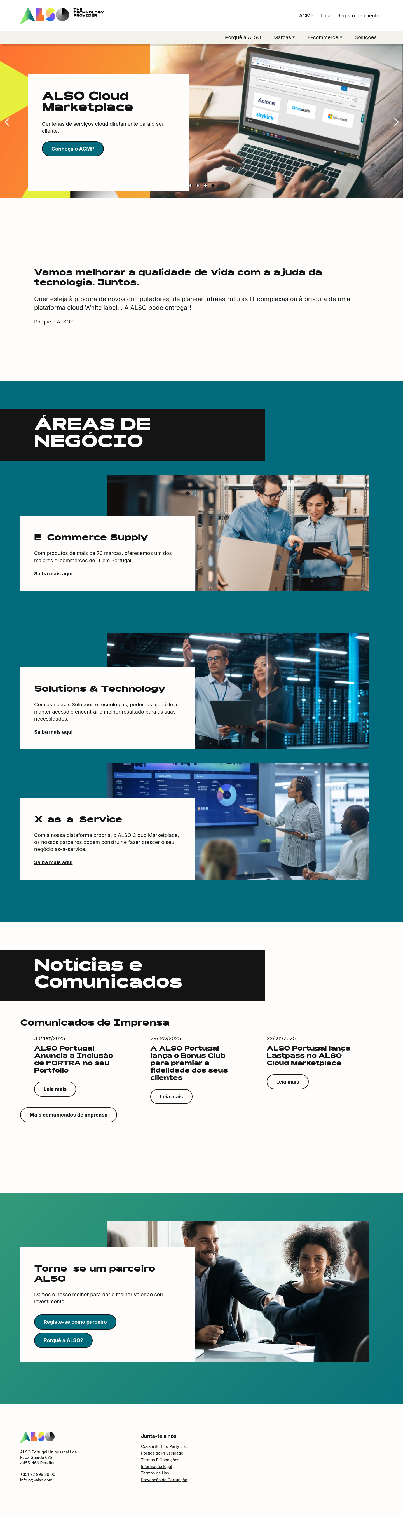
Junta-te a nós (159, 1436)
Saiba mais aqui (53, 573)
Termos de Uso (155, 1473)
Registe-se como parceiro (75, 1322)
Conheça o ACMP (72, 149)
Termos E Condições (160, 1459)
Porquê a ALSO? (53, 322)
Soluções (366, 37)
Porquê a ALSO (243, 37)
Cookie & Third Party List (164, 1446)
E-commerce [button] (324, 37)
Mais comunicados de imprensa (68, 1115)
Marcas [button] (282, 37)
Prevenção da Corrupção (164, 1479)
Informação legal (156, 1466)
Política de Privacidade (162, 1453)
